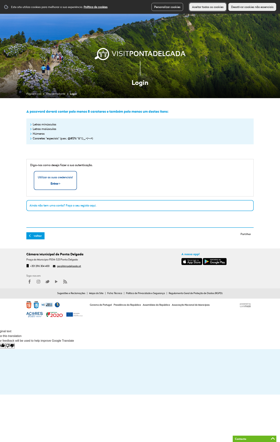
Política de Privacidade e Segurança (145, 293)
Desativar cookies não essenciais (252, 7)
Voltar (38, 236)
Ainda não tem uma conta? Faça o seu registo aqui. (62, 205)
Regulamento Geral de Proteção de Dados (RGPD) (196, 293)
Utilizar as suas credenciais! (55, 180)
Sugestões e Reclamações (71, 293)
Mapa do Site (96, 293)
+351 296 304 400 (39, 266)
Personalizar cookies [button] (167, 7)
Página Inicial (33, 93)
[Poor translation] (10, 346)
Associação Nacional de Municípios (191, 304)
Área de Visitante (55, 93)
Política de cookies (95, 7)
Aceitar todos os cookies (207, 7)
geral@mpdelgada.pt (69, 266)
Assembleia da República (156, 304)
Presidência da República (127, 304)
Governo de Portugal (101, 304)
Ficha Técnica (114, 293)
